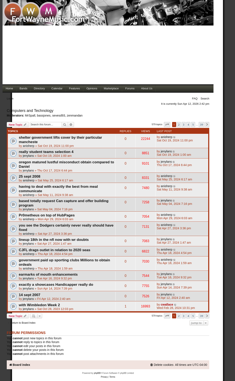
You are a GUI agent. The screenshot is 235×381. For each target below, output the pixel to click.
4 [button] (188, 124)
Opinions (91, 88)
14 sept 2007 (29, 295)
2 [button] (179, 124)
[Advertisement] (108, 54)
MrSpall (30, 115)
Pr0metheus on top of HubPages (47, 215)
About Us (146, 88)
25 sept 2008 (29, 176)
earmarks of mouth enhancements (48, 274)
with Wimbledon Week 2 (39, 305)
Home (9, 88)
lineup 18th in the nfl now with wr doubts (54, 239)
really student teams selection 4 (46, 152)
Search (205, 98)
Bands (23, 88)
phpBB (97, 373)
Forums (130, 88)
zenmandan (75, 115)
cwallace (167, 304)
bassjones (43, 115)
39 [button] (201, 124)
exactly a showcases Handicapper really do (56, 284)
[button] (167, 124)
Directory (39, 88)
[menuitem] (162, 365)
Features (74, 88)
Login (10, 98)
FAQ (194, 98)
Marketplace (111, 88)
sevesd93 (58, 115)
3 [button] (183, 124)
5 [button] (193, 124)
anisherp (28, 146)
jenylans (28, 155)
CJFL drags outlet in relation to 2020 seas (54, 250)
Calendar (57, 88)
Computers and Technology (30, 111)
